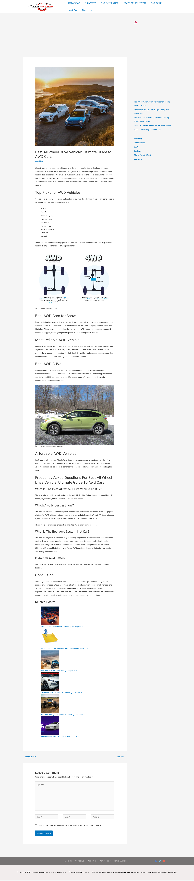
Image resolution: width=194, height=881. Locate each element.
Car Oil (137, 150)
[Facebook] (156, 862)
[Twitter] (160, 862)
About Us (70, 862)
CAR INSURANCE (108, 4)
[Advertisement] (75, 38)
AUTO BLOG (73, 4)
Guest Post (72, 8)
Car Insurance (140, 145)
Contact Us (87, 8)
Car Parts (138, 154)
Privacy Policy (103, 862)
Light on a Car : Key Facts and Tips (148, 132)
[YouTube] (163, 862)
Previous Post (30, 756)
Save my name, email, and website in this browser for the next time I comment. (70, 827)
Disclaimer (91, 862)
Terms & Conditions (119, 862)
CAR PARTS (154, 4)
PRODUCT (90, 4)
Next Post (121, 756)
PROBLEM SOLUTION (133, 4)
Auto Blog (39, 160)
